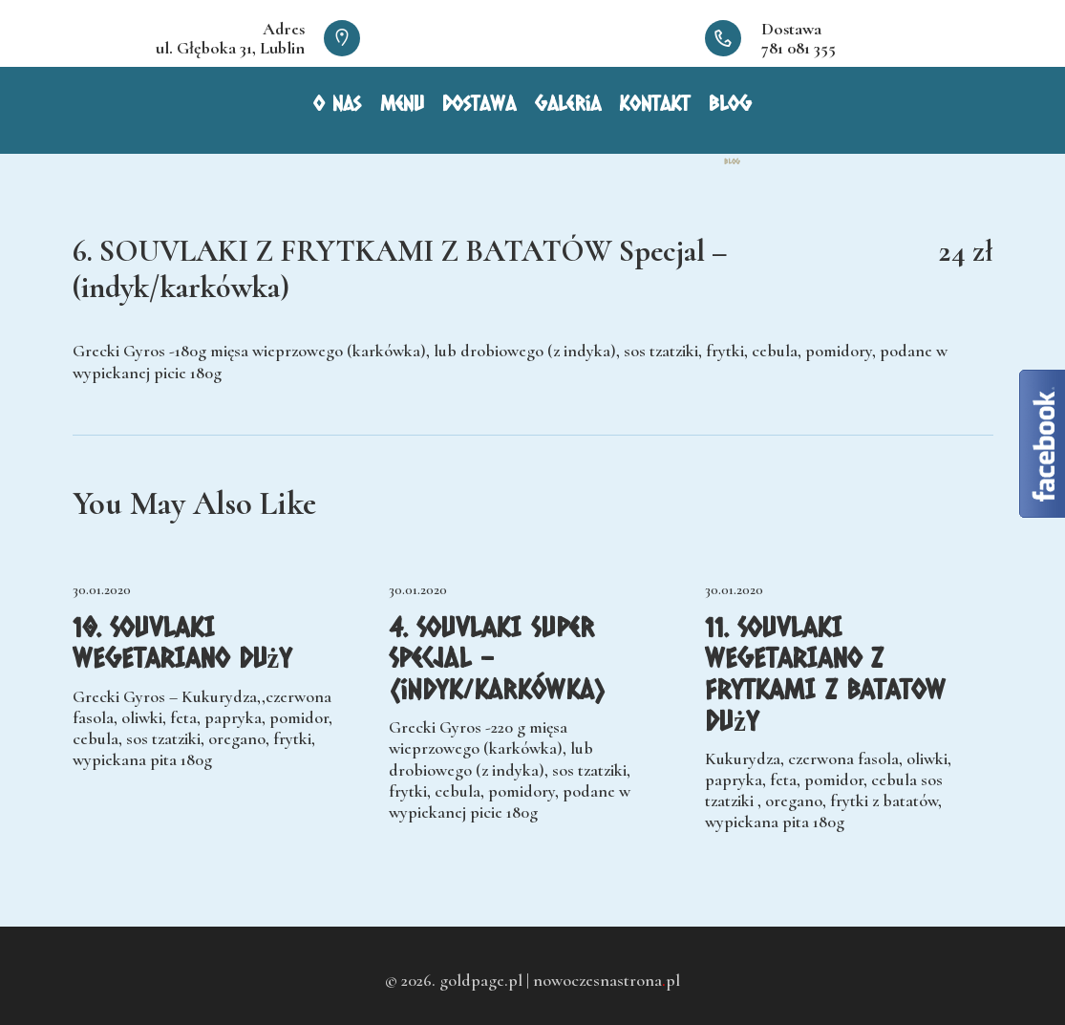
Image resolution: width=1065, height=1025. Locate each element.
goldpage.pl (480, 980)
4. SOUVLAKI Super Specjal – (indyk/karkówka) (497, 658)
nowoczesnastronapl (606, 980)
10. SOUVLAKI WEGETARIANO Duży (182, 642)
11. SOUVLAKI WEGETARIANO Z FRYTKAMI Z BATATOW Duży (825, 674)
